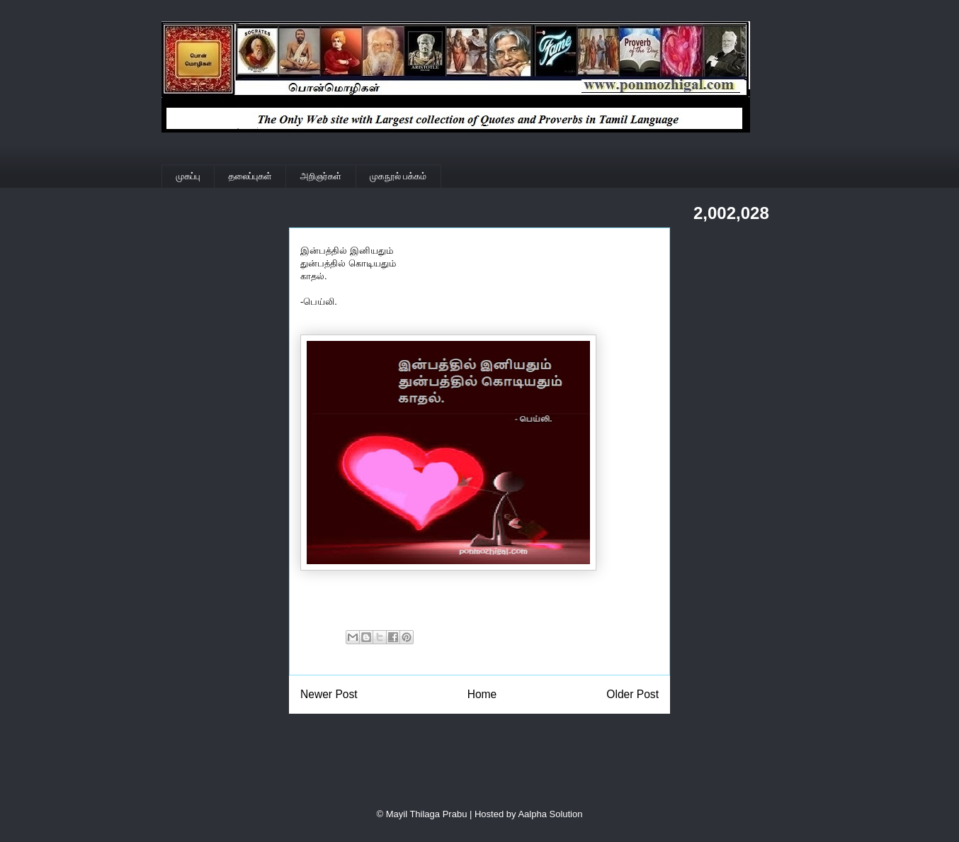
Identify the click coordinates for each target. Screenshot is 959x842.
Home (482, 694)
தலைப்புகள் (250, 176)
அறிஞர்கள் (320, 176)
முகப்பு (188, 176)
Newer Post (329, 694)
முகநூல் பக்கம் (398, 176)
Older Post (632, 694)
